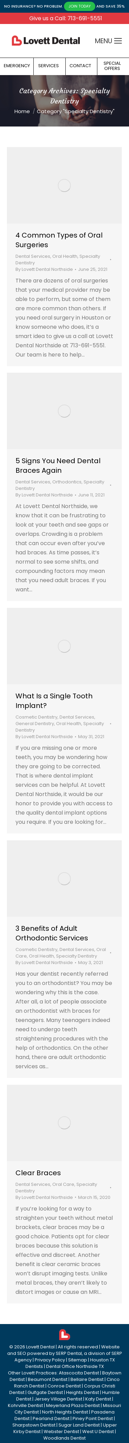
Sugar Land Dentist (79, 1425)
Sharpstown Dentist (33, 1425)
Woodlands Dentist (64, 1438)
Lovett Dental (40, 1347)
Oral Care (63, 1184)
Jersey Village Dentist (58, 1399)
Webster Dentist (61, 1431)
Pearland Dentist (51, 1418)
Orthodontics (67, 482)
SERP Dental (69, 1353)
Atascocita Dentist (79, 1373)
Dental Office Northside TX (75, 1366)
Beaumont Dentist (47, 1379)
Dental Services (32, 256)
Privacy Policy (50, 1360)
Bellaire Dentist (87, 1379)
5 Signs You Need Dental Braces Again (57, 465)
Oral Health (64, 256)
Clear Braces (38, 1173)
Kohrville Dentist (25, 1405)
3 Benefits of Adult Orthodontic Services (51, 933)
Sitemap (77, 1360)
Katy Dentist (98, 1399)
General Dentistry (34, 723)
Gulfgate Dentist (45, 1392)
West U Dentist (98, 1431)
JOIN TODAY (79, 6)
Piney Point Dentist (93, 1418)
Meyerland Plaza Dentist (73, 1405)
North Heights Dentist (65, 1412)
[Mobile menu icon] (118, 41)
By (44, 269)
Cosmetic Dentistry (36, 717)
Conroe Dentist (64, 1386)
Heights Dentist (82, 1392)
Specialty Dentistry (76, 956)
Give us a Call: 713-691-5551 (65, 18)
